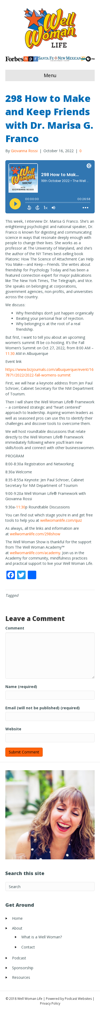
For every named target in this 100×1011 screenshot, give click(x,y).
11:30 (10, 353)
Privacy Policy (50, 1003)
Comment (14, 628)
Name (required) (21, 686)
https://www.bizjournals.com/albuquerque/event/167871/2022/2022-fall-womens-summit (49, 372)
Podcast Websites (78, 998)
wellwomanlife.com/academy (35, 552)
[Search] (50, 886)
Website (13, 728)
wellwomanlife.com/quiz (61, 520)
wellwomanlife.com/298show (35, 533)
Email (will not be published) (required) (42, 707)
